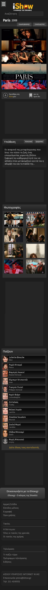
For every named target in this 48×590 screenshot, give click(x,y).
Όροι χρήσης (9, 515)
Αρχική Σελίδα (10, 504)
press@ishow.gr (23, 577)
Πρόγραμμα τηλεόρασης (15, 558)
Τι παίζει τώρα (10, 554)
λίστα (11, 96)
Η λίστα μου (9, 529)
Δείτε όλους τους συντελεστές (24, 447)
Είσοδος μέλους (11, 507)
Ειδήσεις (7, 561)
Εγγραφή (7, 511)
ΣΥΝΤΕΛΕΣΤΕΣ (40, 24)
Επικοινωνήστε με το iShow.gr (22, 491)
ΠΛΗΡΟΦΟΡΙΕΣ (24, 24)
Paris (6, 20)
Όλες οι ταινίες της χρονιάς (16, 532)
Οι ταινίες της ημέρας (13, 536)
